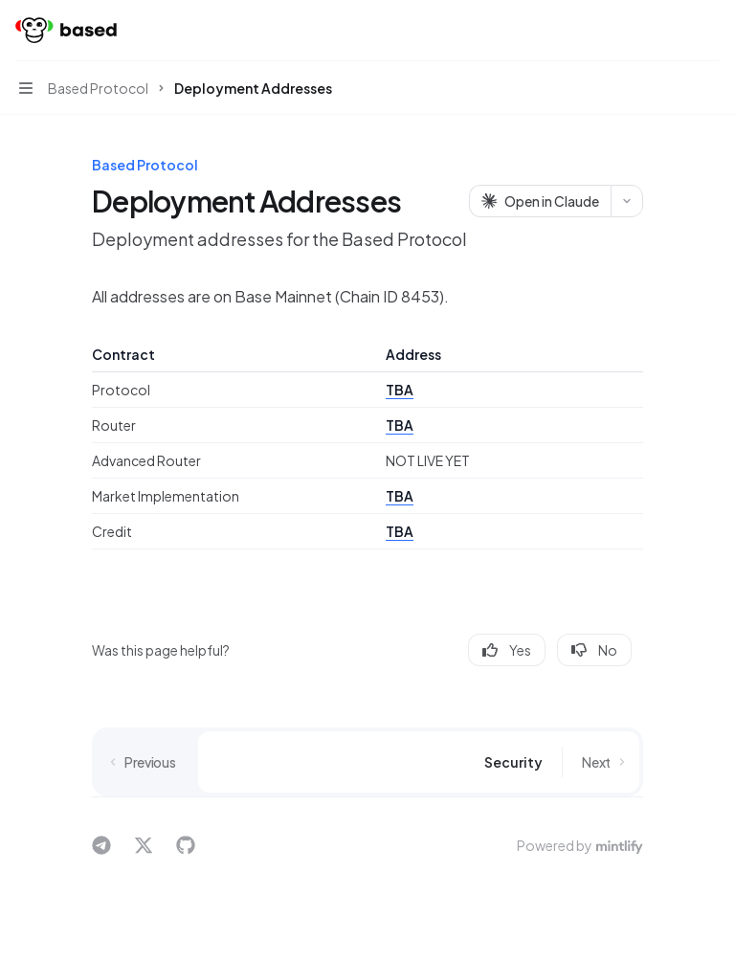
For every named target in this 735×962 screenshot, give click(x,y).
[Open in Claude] (540, 201)
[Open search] (673, 30)
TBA (399, 389)
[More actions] (710, 30)
